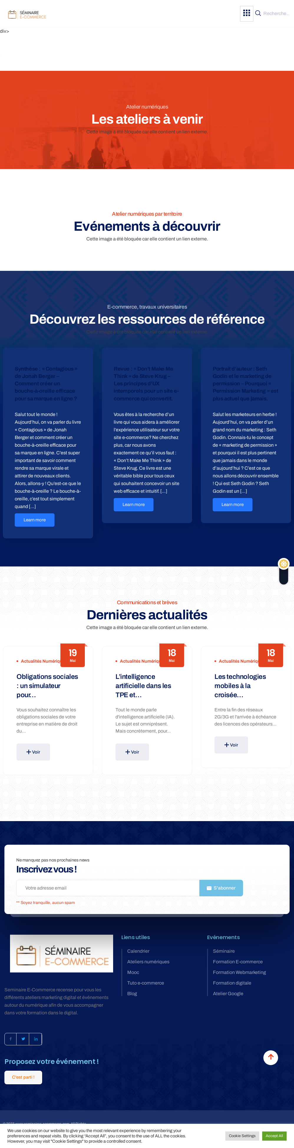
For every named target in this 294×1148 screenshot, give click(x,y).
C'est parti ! (23, 1077)
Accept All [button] (274, 1136)
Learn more (35, 519)
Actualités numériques (44, 661)
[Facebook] (10, 1039)
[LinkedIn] (36, 1039)
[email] (107, 888)
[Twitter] (23, 1039)
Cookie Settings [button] (242, 1136)
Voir (33, 752)
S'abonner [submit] (221, 887)
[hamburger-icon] (246, 14)
